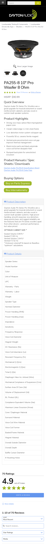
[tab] (23, 202)
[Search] (21, 3)
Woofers (19, 27)
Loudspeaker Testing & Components (15, 24)
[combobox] (23, 518)
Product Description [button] (15, 201)
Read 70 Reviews (22, 92)
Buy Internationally (16, 190)
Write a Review (36, 92)
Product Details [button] (12, 253)
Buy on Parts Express (18, 183)
